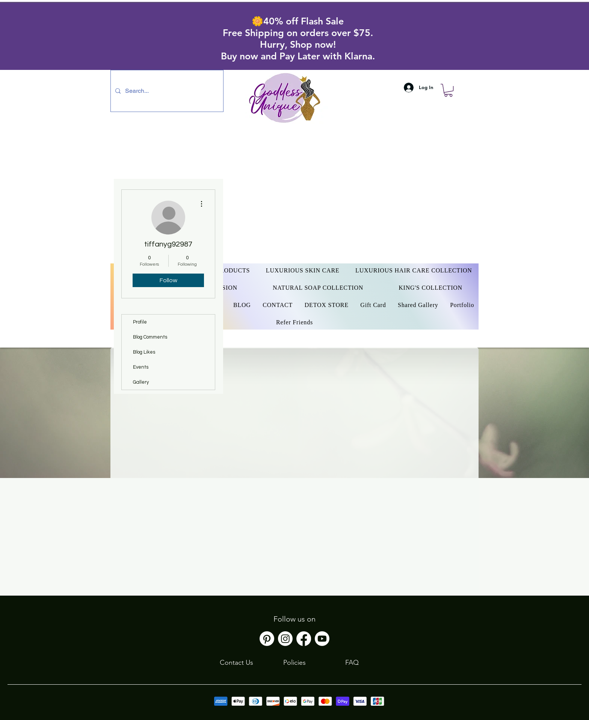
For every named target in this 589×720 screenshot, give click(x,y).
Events (140, 367)
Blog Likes (144, 352)
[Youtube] (322, 638)
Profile (140, 322)
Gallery (141, 382)
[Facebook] (303, 638)
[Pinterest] (267, 638)
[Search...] (166, 91)
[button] (448, 90)
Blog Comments (150, 337)
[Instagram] (285, 638)
